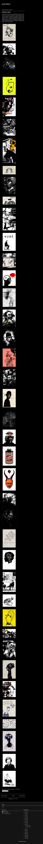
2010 (26, 830)
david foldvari (6, 4)
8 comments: (17, 789)
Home (13, 795)
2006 (26, 836)
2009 (26, 832)
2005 (26, 838)
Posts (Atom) (15, 798)
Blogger (24, 841)
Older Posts (21, 795)
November (27, 825)
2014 (26, 821)
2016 (26, 818)
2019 (26, 813)
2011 (26, 829)
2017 (26, 816)
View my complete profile (6, 813)
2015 (26, 819)
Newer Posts (4, 795)
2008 (26, 833)
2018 (26, 815)
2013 (26, 822)
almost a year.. (6, 12)
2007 (26, 835)
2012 (26, 824)
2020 (26, 812)
